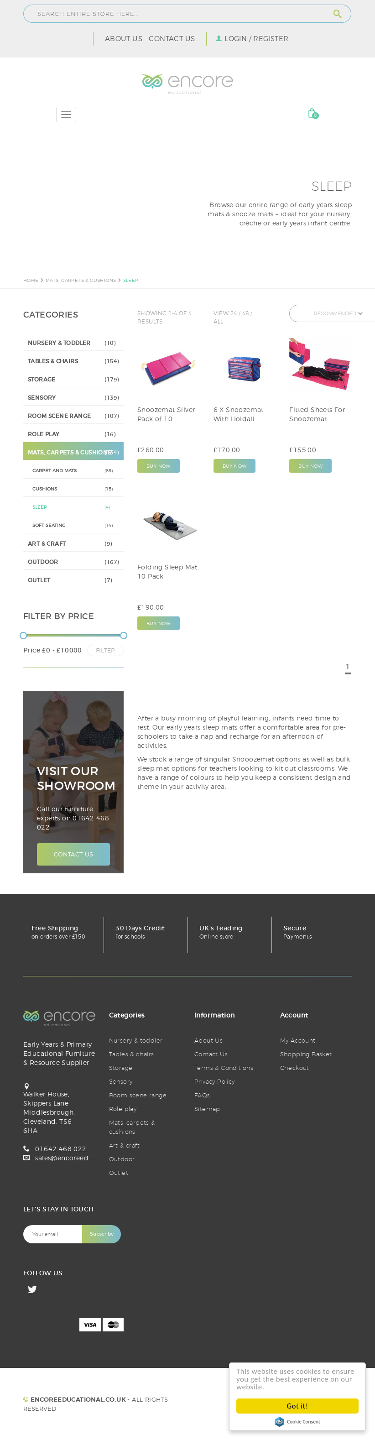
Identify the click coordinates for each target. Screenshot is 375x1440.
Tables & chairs (131, 1054)
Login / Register (256, 39)
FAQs (202, 1095)
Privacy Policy (214, 1081)
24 (233, 313)
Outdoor (122, 1159)
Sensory (121, 1081)
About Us (123, 39)
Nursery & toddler (136, 1040)
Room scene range (138, 1095)
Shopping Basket (306, 1054)
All (219, 321)
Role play (123, 1108)
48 (245, 313)
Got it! (297, 1406)
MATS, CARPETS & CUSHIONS (81, 280)
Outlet (118, 1172)
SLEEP (131, 280)
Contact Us (172, 39)
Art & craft (124, 1145)
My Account (298, 1040)
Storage (121, 1067)
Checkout (294, 1067)
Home (31, 280)
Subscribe (102, 1234)
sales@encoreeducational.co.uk (87, 1158)
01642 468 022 (60, 1149)
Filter (105, 650)
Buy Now (158, 466)
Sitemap (207, 1108)
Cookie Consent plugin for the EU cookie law (297, 1422)
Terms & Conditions (223, 1067)
